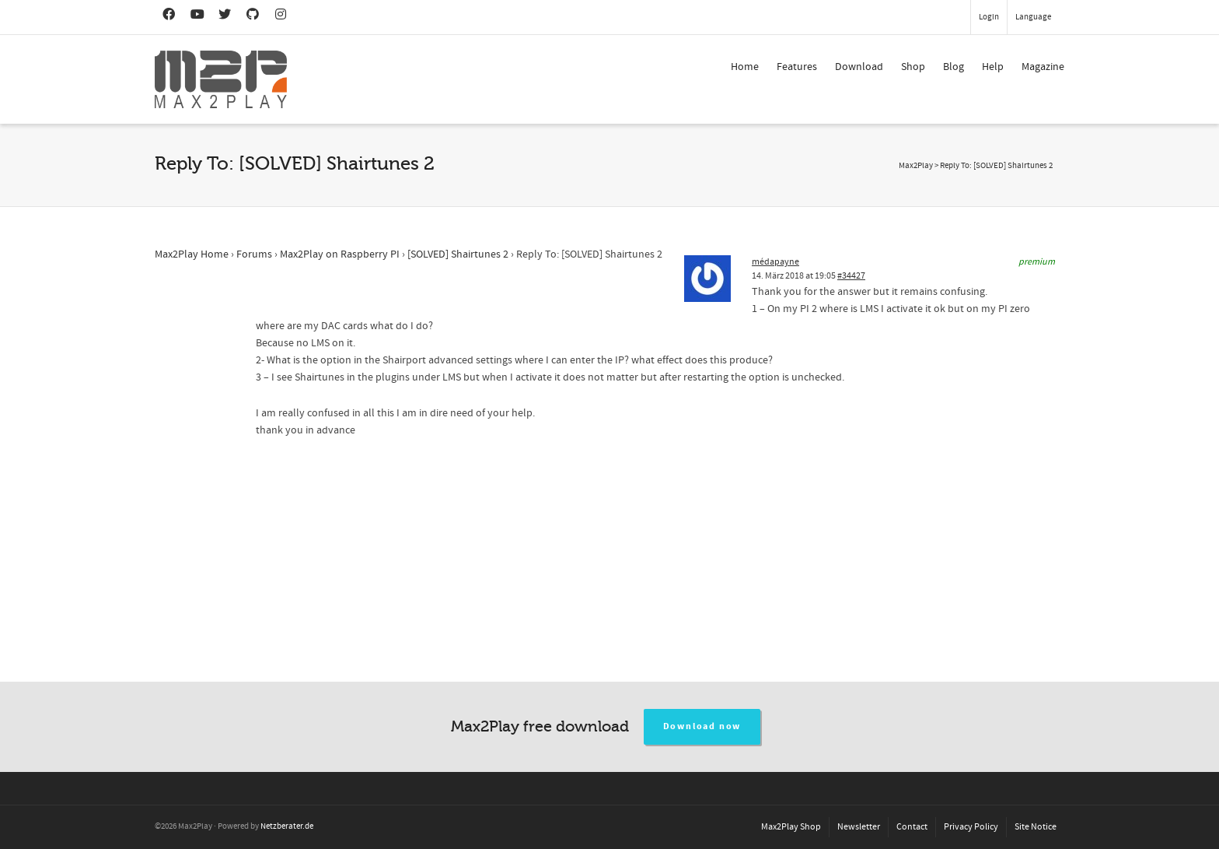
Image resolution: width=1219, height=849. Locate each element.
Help (993, 67)
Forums (254, 254)
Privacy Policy (971, 827)
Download (859, 67)
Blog (953, 67)
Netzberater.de (286, 826)
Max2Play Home (192, 254)
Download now (702, 726)
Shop (913, 67)
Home (745, 67)
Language (1033, 17)
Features (797, 67)
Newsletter (858, 827)
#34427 (851, 276)
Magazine (1043, 67)
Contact (911, 827)
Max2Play (916, 165)
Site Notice (1036, 827)
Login (989, 17)
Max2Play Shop (791, 827)
